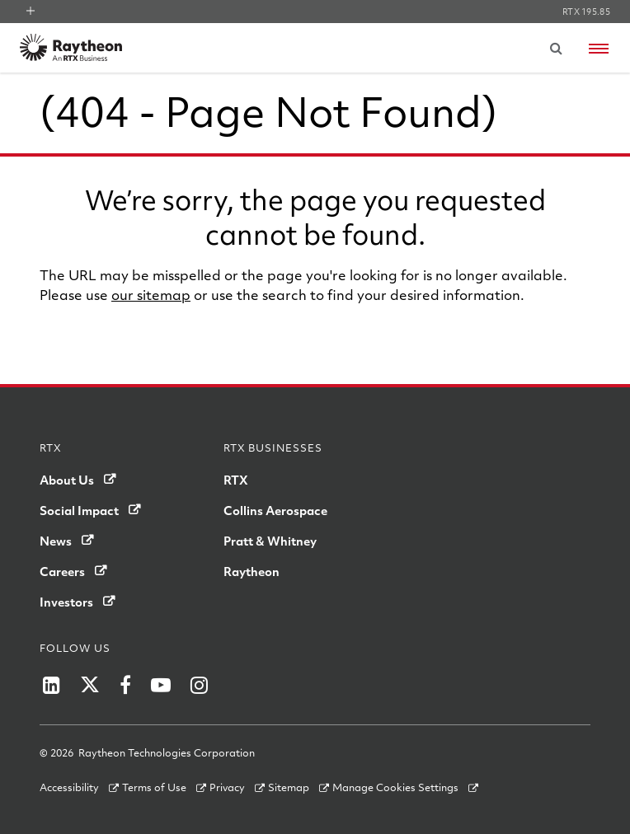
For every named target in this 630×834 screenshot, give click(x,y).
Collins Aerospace (275, 510)
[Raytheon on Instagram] (199, 685)
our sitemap (150, 294)
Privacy (227, 787)
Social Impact (79, 510)
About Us (67, 479)
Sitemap (288, 787)
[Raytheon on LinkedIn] (51, 685)
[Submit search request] (555, 47)
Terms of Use (154, 787)
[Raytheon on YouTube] (161, 685)
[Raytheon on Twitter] (90, 685)
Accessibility (69, 787)
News (56, 540)
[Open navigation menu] (598, 48)
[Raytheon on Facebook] (125, 685)
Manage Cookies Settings (395, 787)
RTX (235, 479)
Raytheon (251, 571)
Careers (62, 571)
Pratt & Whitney (270, 540)
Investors (66, 601)
